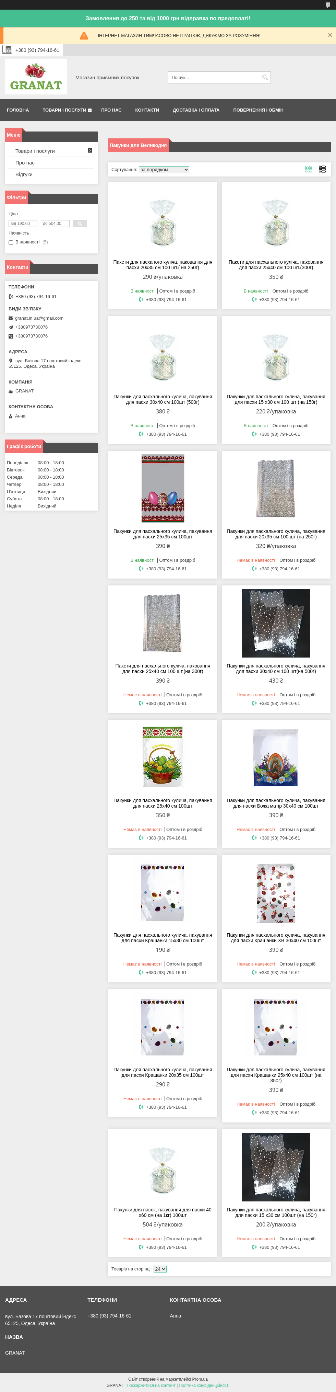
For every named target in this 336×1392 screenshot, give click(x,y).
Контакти (147, 110)
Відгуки (24, 174)
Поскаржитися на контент (151, 1385)
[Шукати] (265, 77)
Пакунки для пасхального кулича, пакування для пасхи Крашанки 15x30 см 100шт (162, 937)
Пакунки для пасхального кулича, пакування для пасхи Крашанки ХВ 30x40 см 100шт (276, 937)
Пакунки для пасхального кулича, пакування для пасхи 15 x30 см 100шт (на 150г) (276, 1212)
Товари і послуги (64, 110)
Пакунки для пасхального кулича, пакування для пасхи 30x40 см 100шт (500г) (162, 399)
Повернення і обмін (258, 110)
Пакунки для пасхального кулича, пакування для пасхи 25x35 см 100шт (162, 533)
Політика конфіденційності (204, 1385)
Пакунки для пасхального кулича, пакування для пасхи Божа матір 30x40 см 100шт (276, 803)
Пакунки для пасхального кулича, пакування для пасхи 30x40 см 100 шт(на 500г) (276, 668)
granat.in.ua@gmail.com (39, 318)
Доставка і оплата (196, 110)
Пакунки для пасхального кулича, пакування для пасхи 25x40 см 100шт (162, 803)
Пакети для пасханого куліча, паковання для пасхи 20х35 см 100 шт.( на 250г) (162, 264)
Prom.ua (200, 1379)
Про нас (111, 110)
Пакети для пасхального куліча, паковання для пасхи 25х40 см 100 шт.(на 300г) (163, 668)
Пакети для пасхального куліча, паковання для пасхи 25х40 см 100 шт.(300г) (276, 264)
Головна (18, 110)
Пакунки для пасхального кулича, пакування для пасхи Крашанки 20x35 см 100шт (162, 1072)
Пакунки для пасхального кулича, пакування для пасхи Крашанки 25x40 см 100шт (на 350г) (276, 1075)
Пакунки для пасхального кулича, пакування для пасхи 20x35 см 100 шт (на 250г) (276, 533)
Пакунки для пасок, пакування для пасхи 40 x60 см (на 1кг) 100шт (163, 1212)
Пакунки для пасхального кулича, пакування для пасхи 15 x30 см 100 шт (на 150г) (276, 399)
